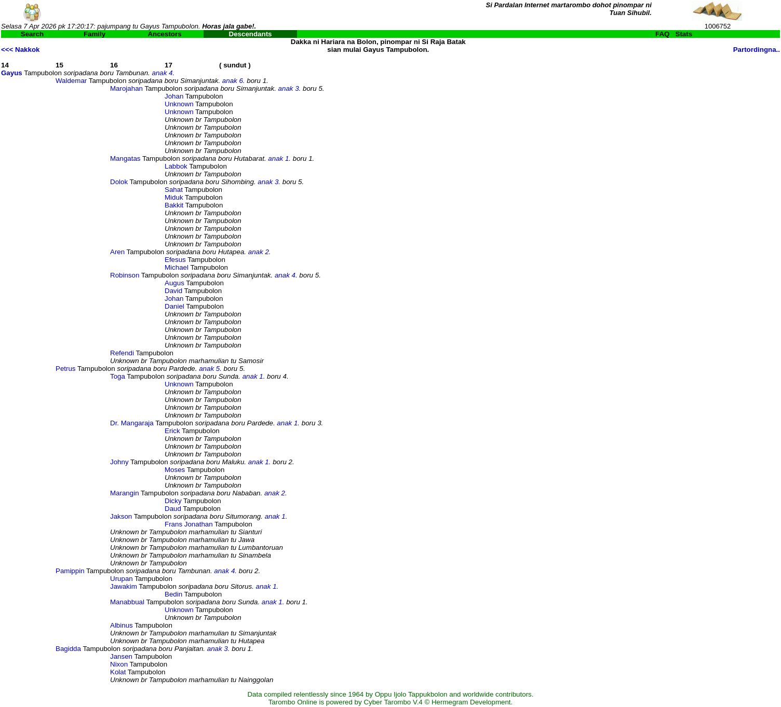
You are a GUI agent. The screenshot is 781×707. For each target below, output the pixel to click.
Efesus (175, 260)
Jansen (121, 656)
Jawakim (123, 586)
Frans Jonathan (189, 524)
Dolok (119, 182)
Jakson (121, 516)
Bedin (173, 594)
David (173, 291)
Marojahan (126, 88)
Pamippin (70, 571)
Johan (174, 96)
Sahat (174, 189)
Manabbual (127, 602)
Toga (117, 376)
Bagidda (68, 649)
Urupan (121, 579)
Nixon (119, 664)
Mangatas (125, 158)
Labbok (176, 166)
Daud (173, 508)
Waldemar (71, 81)
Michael (176, 267)
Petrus (66, 368)
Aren (117, 252)
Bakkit (174, 205)
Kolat (118, 672)
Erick (172, 431)
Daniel (174, 306)
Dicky (173, 501)
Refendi (122, 353)
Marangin (124, 493)
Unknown (179, 104)
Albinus (121, 625)
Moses (175, 470)
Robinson (124, 275)
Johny (119, 462)
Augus (174, 283)
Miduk (174, 197)
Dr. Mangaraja (132, 423)
